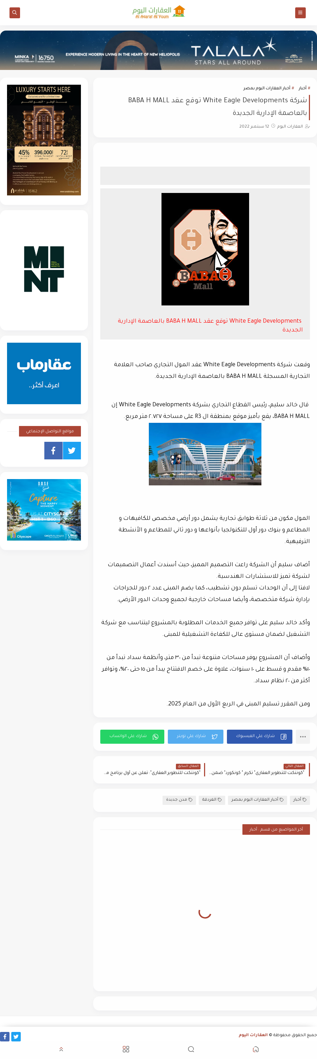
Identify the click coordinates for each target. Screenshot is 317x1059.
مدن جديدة (179, 800)
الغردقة (212, 800)
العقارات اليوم (253, 1035)
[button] (259, 737)
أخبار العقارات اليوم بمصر (266, 88)
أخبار (302, 88)
